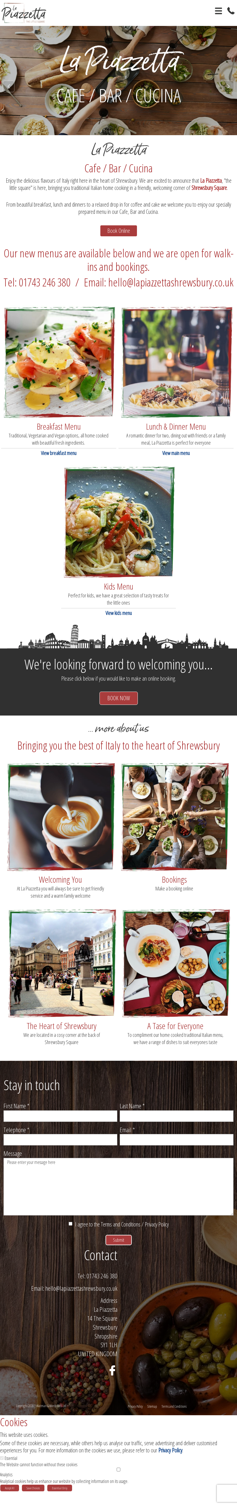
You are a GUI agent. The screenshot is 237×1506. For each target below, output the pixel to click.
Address (109, 1314)
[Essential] (2, 1472)
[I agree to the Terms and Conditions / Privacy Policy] (70, 1232)
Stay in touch (31, 1093)
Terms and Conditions (120, 1232)
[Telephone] (60, 1148)
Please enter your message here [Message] (118, 1195)
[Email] (177, 1148)
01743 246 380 (101, 1290)
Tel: (81, 1290)
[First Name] (60, 1124)
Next (228, 86)
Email (127, 1137)
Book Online (118, 235)
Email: (37, 1302)
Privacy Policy (157, 1232)
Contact (100, 1269)
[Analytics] (118, 1484)
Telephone (16, 1137)
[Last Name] (177, 1124)
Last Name (132, 1113)
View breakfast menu (58, 461)
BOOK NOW (118, 706)
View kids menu (119, 621)
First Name (16, 1113)
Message (12, 1161)
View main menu (176, 461)
